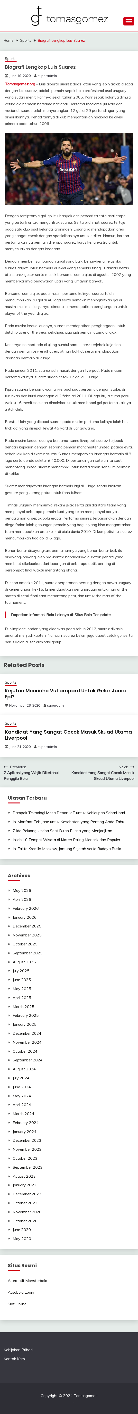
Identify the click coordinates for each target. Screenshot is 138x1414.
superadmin (47, 76)
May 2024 (22, 1095)
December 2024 (27, 1033)
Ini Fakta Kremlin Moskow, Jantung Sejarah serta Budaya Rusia (67, 848)
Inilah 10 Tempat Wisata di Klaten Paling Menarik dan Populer (66, 839)
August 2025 (24, 961)
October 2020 (25, 1220)
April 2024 (22, 1104)
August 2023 (24, 1176)
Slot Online (17, 1303)
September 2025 (28, 953)
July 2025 (21, 970)
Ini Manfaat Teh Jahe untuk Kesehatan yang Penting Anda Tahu (68, 821)
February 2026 (26, 908)
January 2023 (25, 1184)
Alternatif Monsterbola (27, 1280)
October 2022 (25, 1202)
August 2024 (24, 1069)
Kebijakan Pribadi (18, 1349)
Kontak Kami (15, 1358)
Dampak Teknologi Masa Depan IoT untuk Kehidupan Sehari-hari (69, 812)
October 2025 (25, 944)
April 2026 (22, 899)
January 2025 (25, 1024)
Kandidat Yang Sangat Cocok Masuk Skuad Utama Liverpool (68, 734)
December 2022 (27, 1193)
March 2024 (23, 1113)
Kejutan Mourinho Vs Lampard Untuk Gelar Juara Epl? (66, 693)
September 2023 (28, 1167)
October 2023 (25, 1158)
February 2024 (26, 1122)
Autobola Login (21, 1292)
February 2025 (26, 1015)
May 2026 (22, 890)
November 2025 (27, 935)
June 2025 (22, 979)
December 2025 (27, 926)
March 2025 (23, 1006)
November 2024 (27, 1042)
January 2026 (25, 917)
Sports (11, 58)
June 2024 (22, 1086)
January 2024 (25, 1131)
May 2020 (22, 1238)
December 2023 (27, 1140)
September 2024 (28, 1060)
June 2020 (22, 1229)
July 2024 (21, 1077)
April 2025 (22, 997)
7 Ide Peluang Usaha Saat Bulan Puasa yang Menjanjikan (62, 830)
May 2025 (22, 988)
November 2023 (27, 1149)
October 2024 (25, 1051)
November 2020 (27, 1211)
